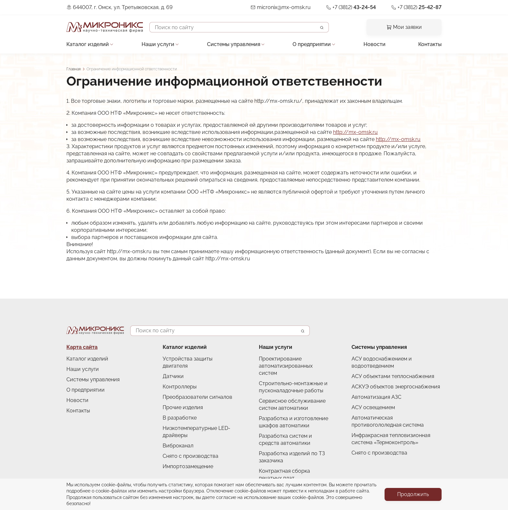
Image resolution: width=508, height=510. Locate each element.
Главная (73, 69)
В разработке (180, 418)
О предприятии (312, 44)
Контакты (430, 44)
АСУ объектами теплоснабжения (393, 376)
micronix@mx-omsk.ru (284, 7)
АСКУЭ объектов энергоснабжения (396, 387)
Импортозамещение (188, 466)
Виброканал (178, 446)
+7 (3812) (354, 7)
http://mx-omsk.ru (355, 132)
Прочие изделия (183, 407)
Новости (375, 44)
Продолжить (413, 494)
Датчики (173, 376)
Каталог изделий (87, 44)
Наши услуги (158, 44)
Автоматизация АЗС (376, 397)
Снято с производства (190, 456)
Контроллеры (180, 387)
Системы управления (233, 44)
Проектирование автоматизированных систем (286, 366)
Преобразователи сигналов (197, 397)
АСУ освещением (373, 407)
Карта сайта (82, 347)
